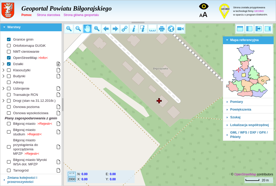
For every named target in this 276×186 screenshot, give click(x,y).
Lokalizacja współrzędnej (249, 125)
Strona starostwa (48, 15)
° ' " (71, 174)
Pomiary (236, 102)
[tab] (31, 27)
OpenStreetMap (245, 174)
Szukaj (235, 117)
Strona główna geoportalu (81, 15)
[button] (69, 29)
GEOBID (259, 11)
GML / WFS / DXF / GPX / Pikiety (249, 134)
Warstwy (14, 27)
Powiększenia (240, 109)
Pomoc (26, 15)
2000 (71, 179)
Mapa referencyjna (244, 40)
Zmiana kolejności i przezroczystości (22, 180)
